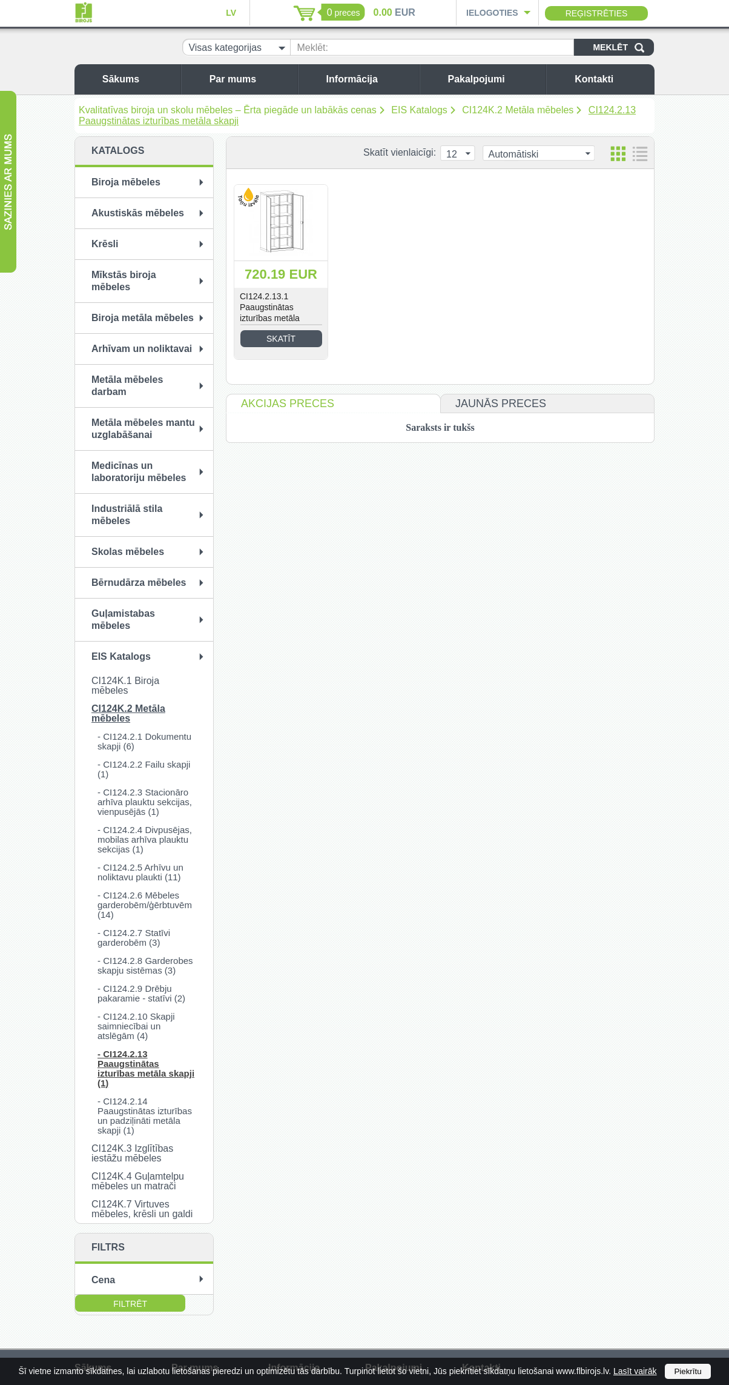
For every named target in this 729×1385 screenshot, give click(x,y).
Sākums (138, 79)
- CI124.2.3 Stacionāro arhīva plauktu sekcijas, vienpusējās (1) (144, 802)
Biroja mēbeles (125, 182)
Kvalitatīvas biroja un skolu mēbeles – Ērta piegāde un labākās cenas (228, 110)
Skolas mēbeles (127, 551)
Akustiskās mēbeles (137, 213)
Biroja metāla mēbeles (142, 318)
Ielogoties (492, 13)
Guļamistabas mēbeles (123, 619)
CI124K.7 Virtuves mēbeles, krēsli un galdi (142, 1209)
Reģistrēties (597, 13)
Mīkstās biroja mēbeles (123, 281)
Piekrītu (687, 1371)
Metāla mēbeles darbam (127, 385)
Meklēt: (312, 47)
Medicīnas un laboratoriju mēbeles (138, 471)
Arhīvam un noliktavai (141, 349)
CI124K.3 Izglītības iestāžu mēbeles (132, 1153)
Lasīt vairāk (635, 1371)
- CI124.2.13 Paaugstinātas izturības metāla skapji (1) (145, 1068)
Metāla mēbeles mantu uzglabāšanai (143, 428)
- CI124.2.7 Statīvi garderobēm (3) (133, 938)
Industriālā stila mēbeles (126, 514)
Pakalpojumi (493, 79)
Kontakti (611, 79)
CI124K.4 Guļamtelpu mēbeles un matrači (137, 1181)
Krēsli (104, 244)
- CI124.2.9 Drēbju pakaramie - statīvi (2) (141, 993)
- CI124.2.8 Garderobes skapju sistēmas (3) (145, 965)
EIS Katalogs (419, 110)
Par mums (250, 79)
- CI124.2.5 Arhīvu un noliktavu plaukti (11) (140, 872)
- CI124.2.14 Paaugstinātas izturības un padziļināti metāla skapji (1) (144, 1115)
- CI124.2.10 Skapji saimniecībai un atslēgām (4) (136, 1026)
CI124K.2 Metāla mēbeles (517, 110)
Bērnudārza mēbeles (138, 582)
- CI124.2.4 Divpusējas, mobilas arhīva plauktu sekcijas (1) (144, 839)
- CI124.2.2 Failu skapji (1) (143, 769)
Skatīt (280, 339)
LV (231, 13)
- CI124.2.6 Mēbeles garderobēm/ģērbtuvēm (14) (144, 905)
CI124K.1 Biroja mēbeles (125, 686)
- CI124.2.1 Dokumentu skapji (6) (144, 741)
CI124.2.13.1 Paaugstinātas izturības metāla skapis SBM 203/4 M (278, 312)
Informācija (369, 79)
